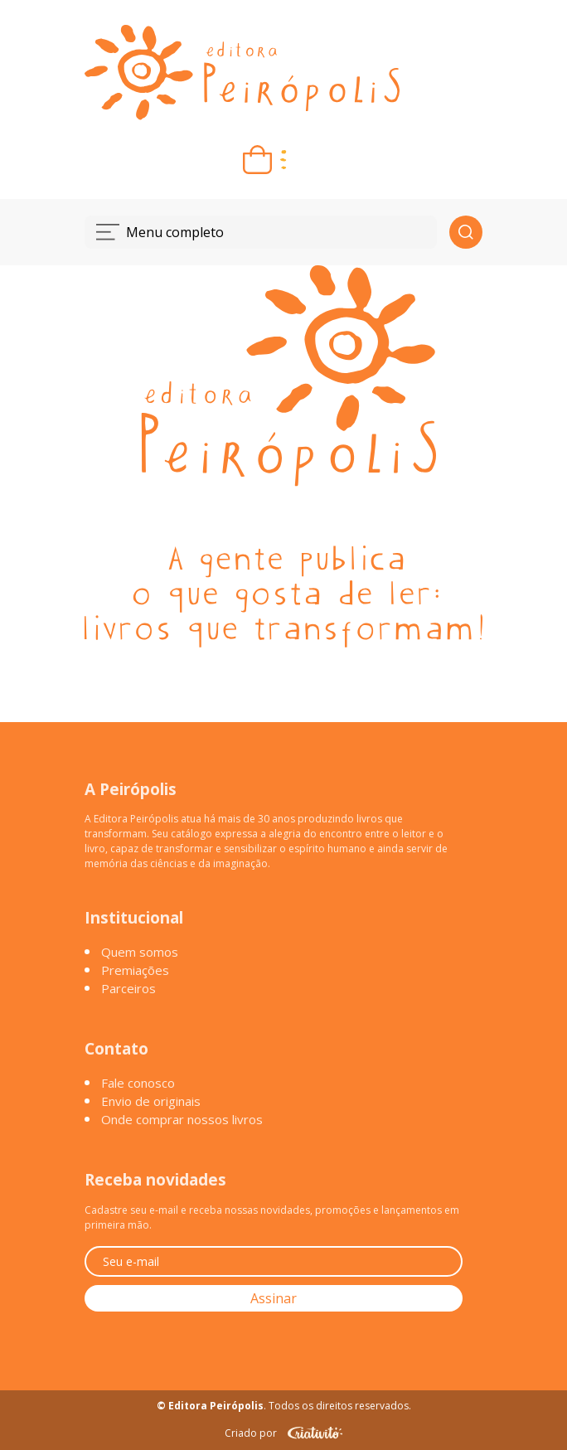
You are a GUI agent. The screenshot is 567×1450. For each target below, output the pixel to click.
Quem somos (139, 951)
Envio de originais (151, 1101)
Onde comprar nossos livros (182, 1119)
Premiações (135, 970)
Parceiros (128, 988)
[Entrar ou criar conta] (309, 159)
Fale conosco (138, 1082)
